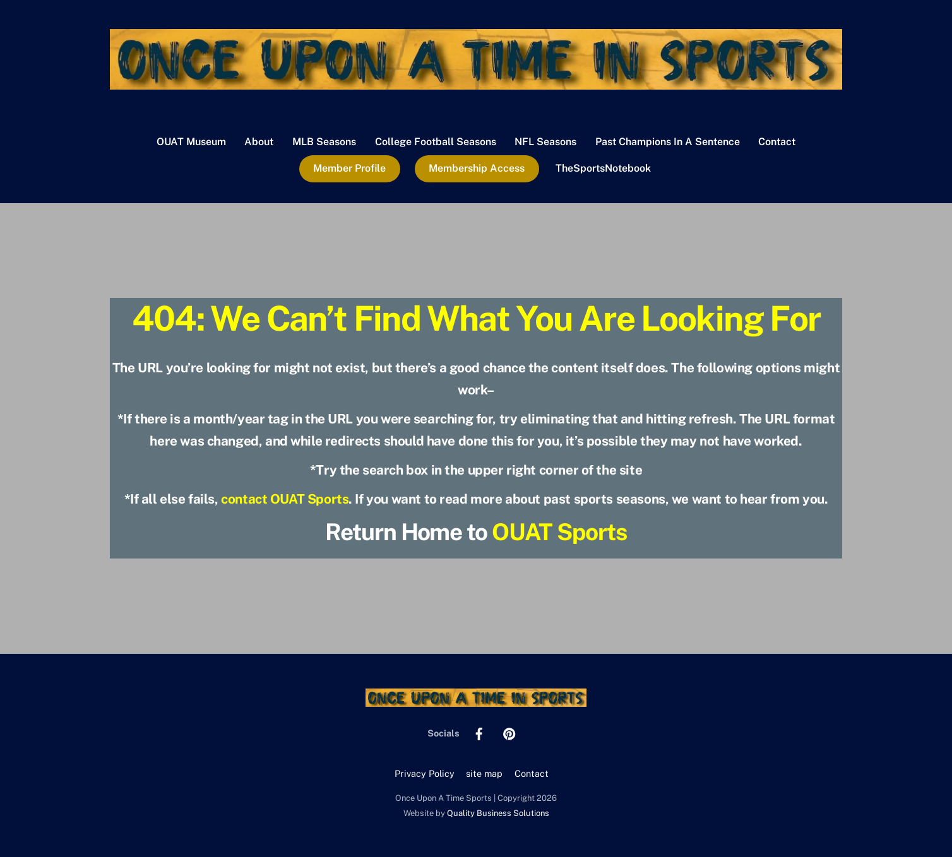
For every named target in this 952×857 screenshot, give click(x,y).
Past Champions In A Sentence (667, 142)
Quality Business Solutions (498, 813)
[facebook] (479, 732)
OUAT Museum (191, 142)
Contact (776, 142)
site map (484, 773)
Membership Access (477, 168)
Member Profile (349, 168)
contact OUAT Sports (284, 499)
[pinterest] (509, 732)
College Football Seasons (435, 142)
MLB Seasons (324, 142)
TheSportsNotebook (603, 168)
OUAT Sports (559, 531)
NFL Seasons (545, 142)
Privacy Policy (425, 773)
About (258, 142)
